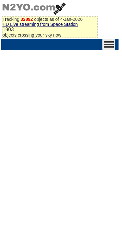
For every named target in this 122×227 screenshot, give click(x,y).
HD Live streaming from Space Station (40, 24)
